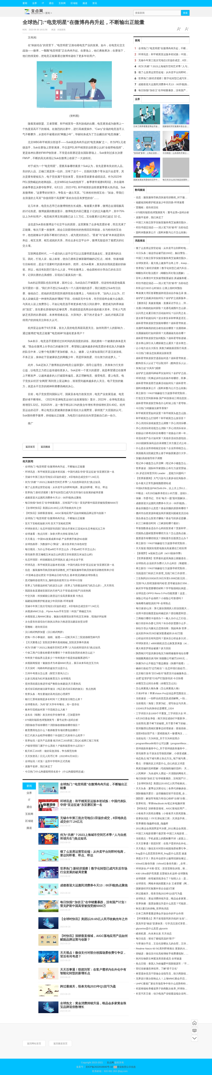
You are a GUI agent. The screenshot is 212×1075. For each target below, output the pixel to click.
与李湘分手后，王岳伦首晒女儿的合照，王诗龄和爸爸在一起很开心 (173, 943)
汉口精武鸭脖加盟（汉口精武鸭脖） (45, 632)
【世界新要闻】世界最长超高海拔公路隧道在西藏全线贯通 (168, 558)
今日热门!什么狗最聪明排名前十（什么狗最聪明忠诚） (55, 771)
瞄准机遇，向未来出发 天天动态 (154, 933)
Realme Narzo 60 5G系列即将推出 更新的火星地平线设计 (168, 948)
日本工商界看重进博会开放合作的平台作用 (159, 913)
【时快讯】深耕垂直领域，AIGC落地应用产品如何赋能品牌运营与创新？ (65, 513)
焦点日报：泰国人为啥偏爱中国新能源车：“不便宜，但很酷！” (170, 963)
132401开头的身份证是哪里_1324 (155, 708)
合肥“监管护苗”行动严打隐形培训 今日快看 (159, 678)
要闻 (25, 3)
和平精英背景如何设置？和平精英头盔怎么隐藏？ (163, 413)
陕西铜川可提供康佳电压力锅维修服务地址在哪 (162, 653)
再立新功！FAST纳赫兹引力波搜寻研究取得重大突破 (165, 393)
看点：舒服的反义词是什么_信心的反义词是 (160, 763)
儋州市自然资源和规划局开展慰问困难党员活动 (162, 513)
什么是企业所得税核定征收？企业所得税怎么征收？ (164, 448)
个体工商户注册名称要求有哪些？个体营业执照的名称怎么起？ (60, 652)
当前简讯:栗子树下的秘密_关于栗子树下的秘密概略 (164, 723)
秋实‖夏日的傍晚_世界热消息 (152, 908)
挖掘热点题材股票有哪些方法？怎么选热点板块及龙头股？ (168, 533)
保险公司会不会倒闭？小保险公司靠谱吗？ (159, 598)
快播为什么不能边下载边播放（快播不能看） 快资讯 (165, 663)
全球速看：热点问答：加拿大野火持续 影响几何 (51, 533)
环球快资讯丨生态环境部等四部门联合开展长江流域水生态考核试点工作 (65, 528)
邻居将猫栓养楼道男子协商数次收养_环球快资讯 (163, 988)
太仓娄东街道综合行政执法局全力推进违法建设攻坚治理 (56, 621)
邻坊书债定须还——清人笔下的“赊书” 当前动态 (162, 227)
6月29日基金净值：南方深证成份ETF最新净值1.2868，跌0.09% (171, 718)
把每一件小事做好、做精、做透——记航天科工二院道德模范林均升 (62, 637)
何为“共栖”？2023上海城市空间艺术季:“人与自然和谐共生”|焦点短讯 (62, 482)
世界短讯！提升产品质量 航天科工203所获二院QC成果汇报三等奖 (62, 740)
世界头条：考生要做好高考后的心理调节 (47, 694)
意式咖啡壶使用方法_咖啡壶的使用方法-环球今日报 (53, 580)
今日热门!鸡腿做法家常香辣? (152, 408)
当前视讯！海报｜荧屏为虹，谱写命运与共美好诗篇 (164, 703)
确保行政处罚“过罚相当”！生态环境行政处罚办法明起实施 (168, 668)
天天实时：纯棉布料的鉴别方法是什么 (46, 668)
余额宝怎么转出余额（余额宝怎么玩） (157, 683)
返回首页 (30, 446)
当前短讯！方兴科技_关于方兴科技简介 (158, 738)
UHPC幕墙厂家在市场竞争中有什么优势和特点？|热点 (166, 983)
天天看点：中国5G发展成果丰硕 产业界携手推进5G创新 (56, 539)
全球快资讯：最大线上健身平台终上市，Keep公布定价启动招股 (171, 263)
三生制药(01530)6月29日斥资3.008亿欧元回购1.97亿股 (166, 578)
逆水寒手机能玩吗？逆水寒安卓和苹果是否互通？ (163, 318)
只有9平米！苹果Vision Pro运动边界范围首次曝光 (163, 693)
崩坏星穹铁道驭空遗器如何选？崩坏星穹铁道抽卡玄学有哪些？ (171, 358)
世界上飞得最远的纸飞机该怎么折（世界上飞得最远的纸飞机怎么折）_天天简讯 (69, 585)
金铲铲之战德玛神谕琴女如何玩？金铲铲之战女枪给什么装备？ (171, 373)
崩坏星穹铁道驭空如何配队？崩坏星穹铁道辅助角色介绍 (167, 338)
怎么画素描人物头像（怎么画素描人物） (158, 688)
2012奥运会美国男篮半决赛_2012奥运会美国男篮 (163, 828)
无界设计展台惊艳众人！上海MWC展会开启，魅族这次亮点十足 (171, 978)
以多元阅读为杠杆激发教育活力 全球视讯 (48, 678)
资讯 (94, 3)
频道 (85, 3)
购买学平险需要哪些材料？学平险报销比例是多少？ (164, 588)
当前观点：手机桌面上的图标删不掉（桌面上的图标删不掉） (169, 838)
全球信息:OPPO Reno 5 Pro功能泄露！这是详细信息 (165, 593)
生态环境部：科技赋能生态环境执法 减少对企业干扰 (54, 559)
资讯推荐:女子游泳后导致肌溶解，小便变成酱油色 (164, 753)
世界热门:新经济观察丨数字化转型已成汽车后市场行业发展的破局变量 (64, 492)
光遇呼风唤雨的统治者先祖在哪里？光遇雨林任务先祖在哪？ (169, 328)
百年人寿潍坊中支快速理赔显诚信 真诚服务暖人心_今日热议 (169, 278)
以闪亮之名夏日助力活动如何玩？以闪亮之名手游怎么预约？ (169, 313)
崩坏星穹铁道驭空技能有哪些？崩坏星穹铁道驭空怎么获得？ (169, 323)
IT (43, 3)
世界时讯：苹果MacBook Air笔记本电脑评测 (160, 803)
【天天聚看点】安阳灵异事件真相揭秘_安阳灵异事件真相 (57, 642)
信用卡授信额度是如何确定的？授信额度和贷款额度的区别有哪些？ (173, 613)
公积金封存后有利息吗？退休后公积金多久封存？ (163, 638)
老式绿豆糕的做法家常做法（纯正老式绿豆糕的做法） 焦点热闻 (60, 688)
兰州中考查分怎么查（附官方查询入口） (47, 673)
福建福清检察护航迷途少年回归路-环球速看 (49, 601)
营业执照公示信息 (124, 1066)
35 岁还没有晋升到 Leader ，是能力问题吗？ (161, 473)
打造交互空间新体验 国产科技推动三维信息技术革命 (165, 398)
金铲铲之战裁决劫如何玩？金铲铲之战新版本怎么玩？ (166, 298)
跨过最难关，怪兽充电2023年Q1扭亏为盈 (88, 986)
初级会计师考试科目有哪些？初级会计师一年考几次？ (166, 433)
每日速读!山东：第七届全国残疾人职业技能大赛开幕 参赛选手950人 (173, 608)
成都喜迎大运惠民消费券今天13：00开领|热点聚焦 (53, 497)
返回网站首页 (34, 1043)
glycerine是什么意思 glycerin (152, 928)
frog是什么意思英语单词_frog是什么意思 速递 (161, 853)
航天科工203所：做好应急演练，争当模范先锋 (51, 750)
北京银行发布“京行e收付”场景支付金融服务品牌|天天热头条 (169, 673)
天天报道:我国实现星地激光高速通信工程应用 (161, 548)
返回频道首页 (60, 1043)
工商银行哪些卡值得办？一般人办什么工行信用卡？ (164, 618)
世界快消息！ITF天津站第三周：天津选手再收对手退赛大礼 (169, 818)
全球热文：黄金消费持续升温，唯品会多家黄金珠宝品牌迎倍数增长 (173, 898)
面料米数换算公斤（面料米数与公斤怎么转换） (162, 232)
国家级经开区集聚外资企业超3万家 (155, 888)
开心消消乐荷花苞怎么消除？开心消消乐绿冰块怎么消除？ (168, 428)
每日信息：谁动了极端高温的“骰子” (155, 938)
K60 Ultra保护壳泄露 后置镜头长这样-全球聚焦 (162, 873)
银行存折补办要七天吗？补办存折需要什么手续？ (163, 623)
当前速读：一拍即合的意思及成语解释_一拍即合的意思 (166, 698)
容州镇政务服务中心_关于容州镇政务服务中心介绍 (164, 748)
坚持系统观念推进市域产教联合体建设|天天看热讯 (53, 683)
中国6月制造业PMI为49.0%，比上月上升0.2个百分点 (165, 488)
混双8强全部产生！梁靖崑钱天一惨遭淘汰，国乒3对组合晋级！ (171, 733)
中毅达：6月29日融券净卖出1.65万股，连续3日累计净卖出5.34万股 (173, 493)
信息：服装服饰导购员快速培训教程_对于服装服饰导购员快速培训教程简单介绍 (69, 570)
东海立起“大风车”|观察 (148, 368)
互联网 (62, 3)
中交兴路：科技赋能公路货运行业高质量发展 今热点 (54, 595)
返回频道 (45, 446)
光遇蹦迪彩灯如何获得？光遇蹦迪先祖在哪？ (161, 333)
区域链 (74, 3)
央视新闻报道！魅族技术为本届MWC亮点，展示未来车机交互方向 (62, 663)
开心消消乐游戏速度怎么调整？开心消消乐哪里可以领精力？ (169, 423)
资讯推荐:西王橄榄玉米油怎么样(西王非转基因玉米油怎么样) (58, 554)
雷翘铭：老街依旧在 (36, 626)
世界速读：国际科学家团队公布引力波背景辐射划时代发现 (168, 468)
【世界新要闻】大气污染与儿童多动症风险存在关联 (164, 478)
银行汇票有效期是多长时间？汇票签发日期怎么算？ (54, 699)
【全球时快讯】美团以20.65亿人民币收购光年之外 (53, 507)
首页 (194, 1023)
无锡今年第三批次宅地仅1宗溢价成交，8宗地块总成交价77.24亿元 (62, 476)
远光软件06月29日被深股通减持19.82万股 (159, 633)
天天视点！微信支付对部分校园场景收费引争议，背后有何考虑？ (172, 848)
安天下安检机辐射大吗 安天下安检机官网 (48, 523)
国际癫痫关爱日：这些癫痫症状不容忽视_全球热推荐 (165, 793)
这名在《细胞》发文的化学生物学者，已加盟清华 (52, 714)
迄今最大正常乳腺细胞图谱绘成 (153, 483)
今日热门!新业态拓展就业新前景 (154, 353)
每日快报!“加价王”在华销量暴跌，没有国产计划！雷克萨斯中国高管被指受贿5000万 (71, 502)
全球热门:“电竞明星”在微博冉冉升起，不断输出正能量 (55, 466)
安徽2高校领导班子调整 (149, 458)
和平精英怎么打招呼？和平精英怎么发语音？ (161, 418)
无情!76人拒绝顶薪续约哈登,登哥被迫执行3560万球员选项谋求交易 (173, 583)
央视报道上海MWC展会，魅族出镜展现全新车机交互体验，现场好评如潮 (66, 616)
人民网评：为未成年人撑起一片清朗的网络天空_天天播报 (168, 773)
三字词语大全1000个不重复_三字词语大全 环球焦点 (165, 713)
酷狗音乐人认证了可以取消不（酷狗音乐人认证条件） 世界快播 (171, 363)
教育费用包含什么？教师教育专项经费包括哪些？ (52, 730)
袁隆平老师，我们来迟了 (39, 766)
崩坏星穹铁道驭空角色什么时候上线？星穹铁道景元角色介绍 (169, 403)
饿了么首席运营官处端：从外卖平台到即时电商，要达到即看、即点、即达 (66, 487)
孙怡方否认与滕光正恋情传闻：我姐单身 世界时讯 (164, 628)
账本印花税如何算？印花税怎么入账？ (46, 709)
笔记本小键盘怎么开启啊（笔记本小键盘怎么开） (163, 463)
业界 (34, 3)
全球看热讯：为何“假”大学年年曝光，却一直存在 (52, 704)
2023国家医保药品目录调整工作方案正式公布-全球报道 (166, 443)
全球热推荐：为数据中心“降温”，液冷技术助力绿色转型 (56, 544)
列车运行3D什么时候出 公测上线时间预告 (159, 288)
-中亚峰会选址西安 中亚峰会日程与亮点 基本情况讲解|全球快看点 (61, 575)
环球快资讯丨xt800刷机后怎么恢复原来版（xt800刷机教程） (169, 643)
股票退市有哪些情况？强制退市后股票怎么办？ (162, 538)
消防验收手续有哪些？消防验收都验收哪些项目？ (52, 725)
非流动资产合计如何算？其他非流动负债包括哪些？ (164, 438)
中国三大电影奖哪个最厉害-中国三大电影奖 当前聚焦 (165, 833)
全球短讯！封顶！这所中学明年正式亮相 (47, 761)
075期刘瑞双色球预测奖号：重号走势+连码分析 (51, 719)
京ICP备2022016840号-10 (99, 1066)
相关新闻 (28, 461)
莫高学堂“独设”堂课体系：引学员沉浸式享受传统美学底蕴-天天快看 (173, 923)
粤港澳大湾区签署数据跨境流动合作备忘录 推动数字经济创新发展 (172, 293)
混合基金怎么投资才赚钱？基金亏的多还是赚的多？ (164, 518)
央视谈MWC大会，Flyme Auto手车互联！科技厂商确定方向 (58, 611)
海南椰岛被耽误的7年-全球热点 (153, 603)
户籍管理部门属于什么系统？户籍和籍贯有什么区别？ (55, 745)
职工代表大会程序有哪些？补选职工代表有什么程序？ (55, 735)
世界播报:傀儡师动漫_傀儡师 (152, 823)
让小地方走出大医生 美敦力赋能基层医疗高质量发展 (165, 348)
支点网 (110, 1062)
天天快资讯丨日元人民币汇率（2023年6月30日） (52, 756)
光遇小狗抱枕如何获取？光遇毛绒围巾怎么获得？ (163, 308)
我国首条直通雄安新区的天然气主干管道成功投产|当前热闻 (58, 590)
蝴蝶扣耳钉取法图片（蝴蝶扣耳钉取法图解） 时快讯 (165, 273)
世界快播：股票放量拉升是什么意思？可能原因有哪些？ (167, 903)
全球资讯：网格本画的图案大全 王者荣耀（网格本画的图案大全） (172, 883)
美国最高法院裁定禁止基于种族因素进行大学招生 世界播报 (169, 453)
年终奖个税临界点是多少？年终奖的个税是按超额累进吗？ (57, 657)
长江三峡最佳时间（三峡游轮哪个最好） (158, 523)
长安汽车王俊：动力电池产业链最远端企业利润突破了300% (169, 993)
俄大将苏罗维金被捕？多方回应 (153, 648)
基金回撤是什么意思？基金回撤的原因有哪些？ (162, 508)
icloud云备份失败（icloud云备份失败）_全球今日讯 (164, 863)
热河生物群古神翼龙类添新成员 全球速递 (159, 958)
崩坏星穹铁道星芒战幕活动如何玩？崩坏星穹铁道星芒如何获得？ (172, 383)
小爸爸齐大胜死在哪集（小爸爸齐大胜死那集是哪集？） (167, 813)
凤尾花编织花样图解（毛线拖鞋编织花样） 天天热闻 (165, 768)
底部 (194, 1038)
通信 (51, 3)
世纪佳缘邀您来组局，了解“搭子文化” (157, 968)
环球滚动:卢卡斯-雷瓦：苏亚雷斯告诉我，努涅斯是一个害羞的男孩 (173, 868)
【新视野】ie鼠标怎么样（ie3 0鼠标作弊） (159, 553)
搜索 (185, 13)
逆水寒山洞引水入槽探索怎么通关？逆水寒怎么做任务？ (167, 343)
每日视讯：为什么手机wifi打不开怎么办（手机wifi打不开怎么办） (61, 549)
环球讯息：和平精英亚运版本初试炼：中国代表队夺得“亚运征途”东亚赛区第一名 (69, 471)
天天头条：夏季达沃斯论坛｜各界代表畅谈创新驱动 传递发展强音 (172, 788)
